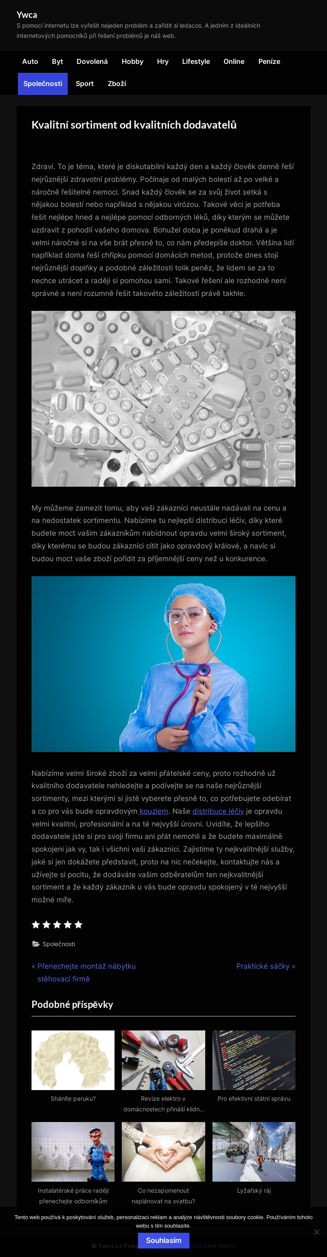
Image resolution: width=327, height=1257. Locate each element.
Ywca (27, 14)
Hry (163, 61)
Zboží (117, 83)
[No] (316, 1232)
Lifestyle (196, 61)
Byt (57, 61)
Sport (85, 83)
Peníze (269, 61)
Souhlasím (163, 1240)
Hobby (132, 61)
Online (234, 61)
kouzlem (153, 811)
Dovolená (92, 61)
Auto (30, 61)
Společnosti (42, 83)
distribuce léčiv (218, 811)
